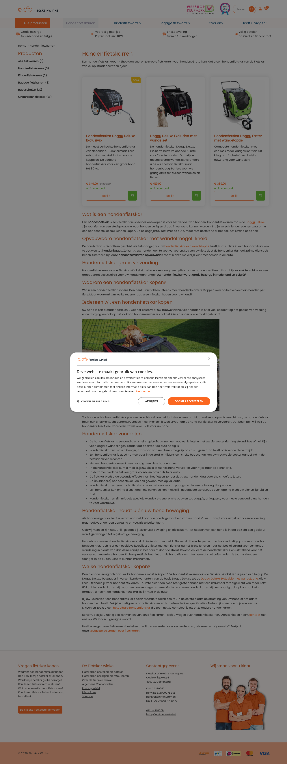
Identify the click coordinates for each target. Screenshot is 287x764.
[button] (93, 401)
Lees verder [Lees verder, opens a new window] (143, 391)
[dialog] (143, 382)
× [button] (209, 358)
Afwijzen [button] (150, 401)
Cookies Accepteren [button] (188, 401)
